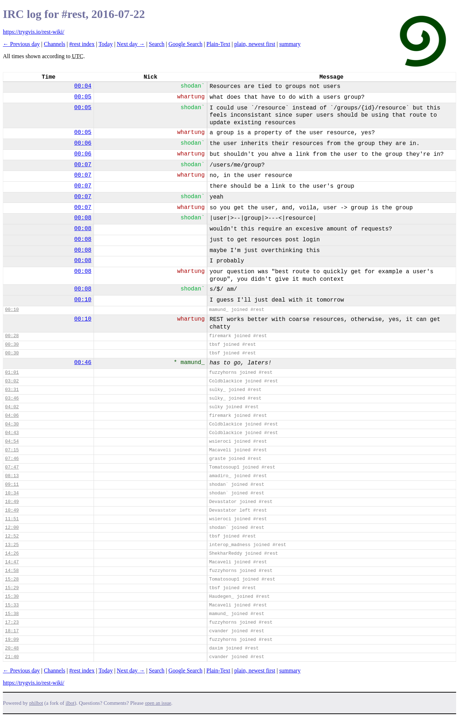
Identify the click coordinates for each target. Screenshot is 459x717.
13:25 (12, 545)
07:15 (12, 450)
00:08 (82, 218)
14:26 (12, 553)
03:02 (12, 381)
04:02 (12, 407)
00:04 (82, 86)
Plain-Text (218, 44)
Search (157, 44)
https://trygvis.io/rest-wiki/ (33, 32)
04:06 (12, 415)
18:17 (12, 631)
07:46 (12, 458)
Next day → (131, 44)
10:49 (12, 501)
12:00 (12, 527)
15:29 (12, 588)
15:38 (12, 613)
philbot (36, 703)
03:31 (12, 389)
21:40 (12, 657)
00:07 (82, 165)
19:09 (12, 639)
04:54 (12, 441)
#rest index (82, 44)
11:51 (12, 519)
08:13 (12, 476)
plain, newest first (254, 44)
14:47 (12, 562)
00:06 (82, 143)
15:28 (12, 579)
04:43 (12, 433)
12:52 (12, 536)
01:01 (12, 372)
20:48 (12, 648)
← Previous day (21, 44)
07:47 (12, 467)
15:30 (12, 596)
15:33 (12, 605)
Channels (54, 44)
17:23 (12, 622)
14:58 (12, 570)
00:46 (82, 362)
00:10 (82, 300)
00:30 (12, 344)
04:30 (12, 424)
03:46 (12, 398)
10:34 (12, 493)
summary (290, 44)
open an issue (158, 703)
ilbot (70, 703)
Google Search (186, 44)
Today (106, 44)
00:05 (82, 97)
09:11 (12, 484)
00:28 (12, 336)
